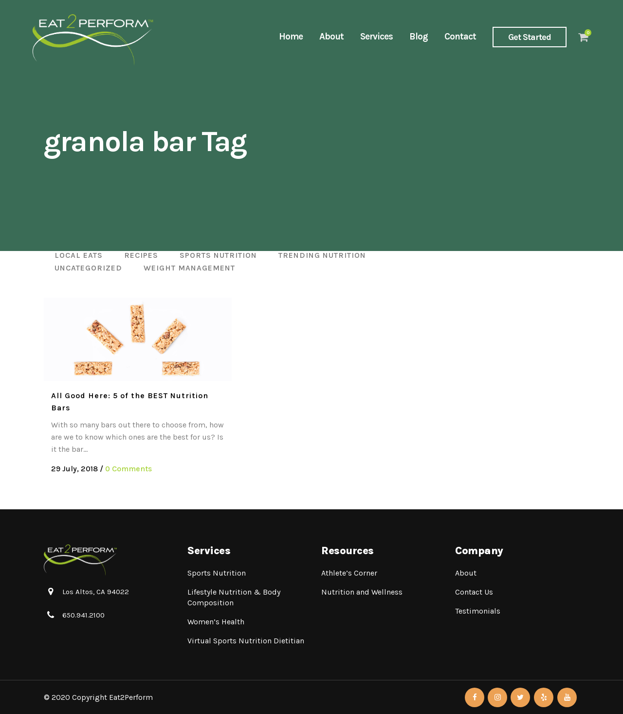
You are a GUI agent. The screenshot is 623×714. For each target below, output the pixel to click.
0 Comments (128, 468)
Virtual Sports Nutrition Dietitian (245, 640)
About (465, 573)
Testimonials (477, 611)
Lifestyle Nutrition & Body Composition (233, 597)
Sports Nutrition (216, 573)
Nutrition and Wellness (362, 592)
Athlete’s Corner (349, 573)
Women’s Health (215, 621)
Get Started (529, 37)
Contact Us (474, 592)
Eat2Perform (131, 697)
